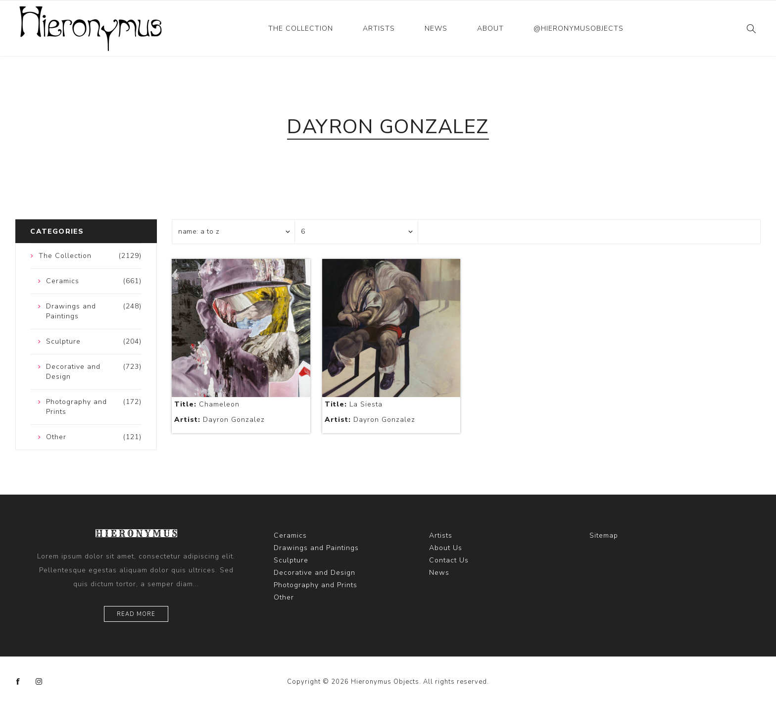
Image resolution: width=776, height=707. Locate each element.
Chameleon (207, 404)
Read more (136, 614)
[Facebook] (18, 682)
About (490, 28)
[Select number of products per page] (356, 231)
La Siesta (354, 404)
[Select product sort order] (233, 231)
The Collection (300, 28)
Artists (379, 28)
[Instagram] (39, 682)
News (436, 28)
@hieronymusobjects (579, 28)
